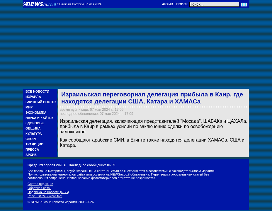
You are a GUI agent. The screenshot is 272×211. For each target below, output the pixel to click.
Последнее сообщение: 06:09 (92, 165)
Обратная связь (39, 188)
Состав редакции (40, 184)
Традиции (34, 144)
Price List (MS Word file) (45, 196)
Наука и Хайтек (39, 118)
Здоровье (34, 123)
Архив (167, 4)
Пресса (32, 149)
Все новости (37, 91)
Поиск (182, 4)
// (79, 4)
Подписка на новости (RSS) (48, 192)
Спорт (31, 139)
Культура (33, 133)
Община (32, 128)
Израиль (33, 96)
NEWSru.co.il (120, 174)
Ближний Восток (41, 102)
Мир (29, 107)
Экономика (35, 112)
